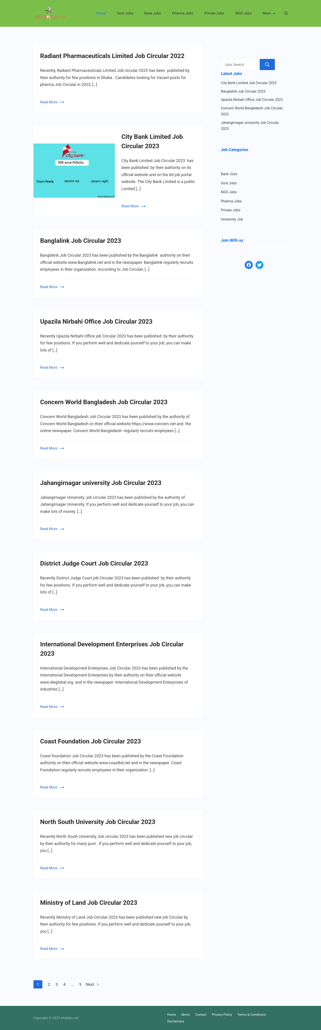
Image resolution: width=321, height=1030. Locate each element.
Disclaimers (175, 1021)
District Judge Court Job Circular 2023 (94, 563)
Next (92, 984)
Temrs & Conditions (251, 1014)
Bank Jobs (152, 13)
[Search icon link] (285, 13)
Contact (201, 1014)
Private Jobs (214, 13)
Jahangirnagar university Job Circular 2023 (100, 483)
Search (267, 64)
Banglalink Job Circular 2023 (80, 240)
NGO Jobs (243, 13)
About (185, 1014)
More (269, 13)
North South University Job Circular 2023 (97, 822)
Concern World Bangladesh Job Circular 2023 (104, 402)
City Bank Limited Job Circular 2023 (248, 83)
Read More (48, 102)
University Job (232, 219)
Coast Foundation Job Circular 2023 (90, 741)
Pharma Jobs (182, 13)
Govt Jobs (125, 13)
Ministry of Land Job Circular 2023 (88, 902)
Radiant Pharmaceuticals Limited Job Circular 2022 (112, 56)
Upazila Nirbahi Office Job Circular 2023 (96, 321)
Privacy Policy (222, 1014)
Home (101, 13)
